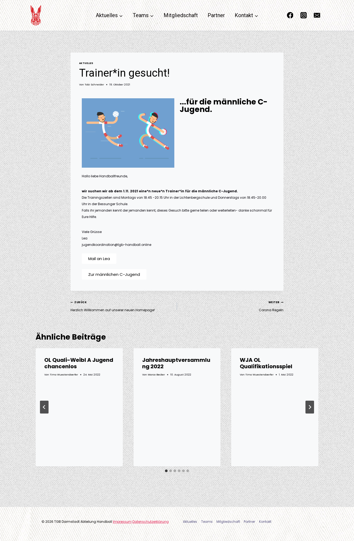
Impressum (122, 521)
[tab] (166, 470)
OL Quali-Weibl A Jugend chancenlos (78, 363)
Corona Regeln (231, 305)
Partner (216, 15)
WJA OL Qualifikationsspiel (266, 363)
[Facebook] (290, 15)
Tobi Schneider (94, 84)
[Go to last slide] (44, 407)
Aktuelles (86, 63)
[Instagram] (303, 15)
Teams (207, 521)
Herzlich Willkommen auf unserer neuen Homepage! (122, 305)
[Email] (317, 15)
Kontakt (265, 521)
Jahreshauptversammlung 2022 (176, 363)
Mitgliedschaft (181, 15)
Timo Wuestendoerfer (64, 374)
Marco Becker (156, 374)
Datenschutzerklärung (150, 521)
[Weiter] (309, 407)
